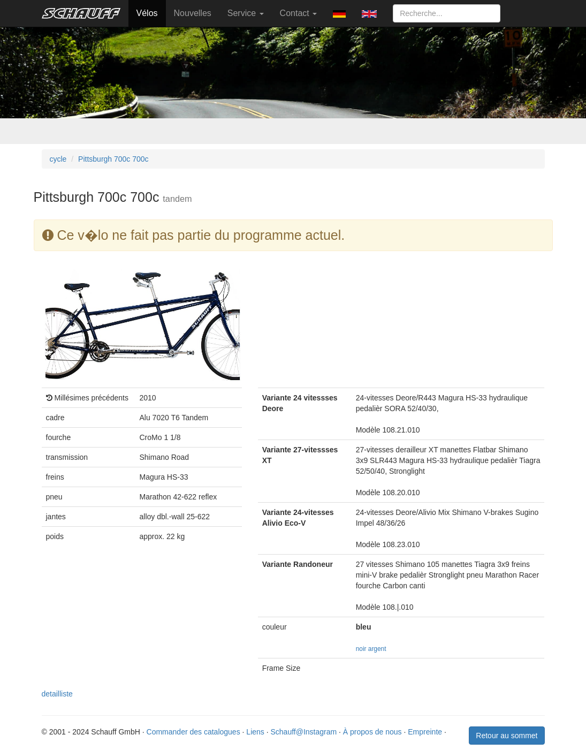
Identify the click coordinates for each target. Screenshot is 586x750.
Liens (255, 732)
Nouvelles (192, 13)
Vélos (147, 13)
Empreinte (425, 732)
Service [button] (245, 13)
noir (361, 649)
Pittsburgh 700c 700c (113, 159)
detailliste (57, 694)
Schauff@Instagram (303, 732)
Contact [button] (298, 13)
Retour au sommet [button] (506, 735)
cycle (58, 159)
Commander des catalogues (193, 732)
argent (377, 649)
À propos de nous (372, 732)
